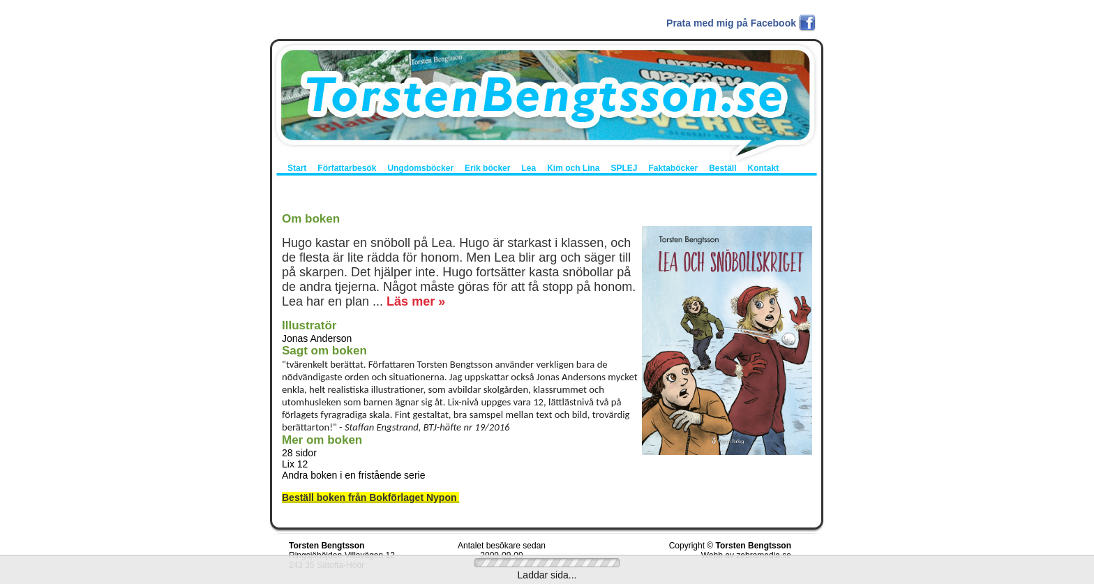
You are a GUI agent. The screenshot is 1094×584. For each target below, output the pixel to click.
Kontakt (763, 168)
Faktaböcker (673, 168)
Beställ (722, 168)
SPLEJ (623, 168)
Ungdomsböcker (420, 168)
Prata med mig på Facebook (731, 23)
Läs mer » (416, 301)
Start (296, 168)
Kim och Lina (573, 168)
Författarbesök (346, 168)
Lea (528, 168)
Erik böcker (487, 168)
